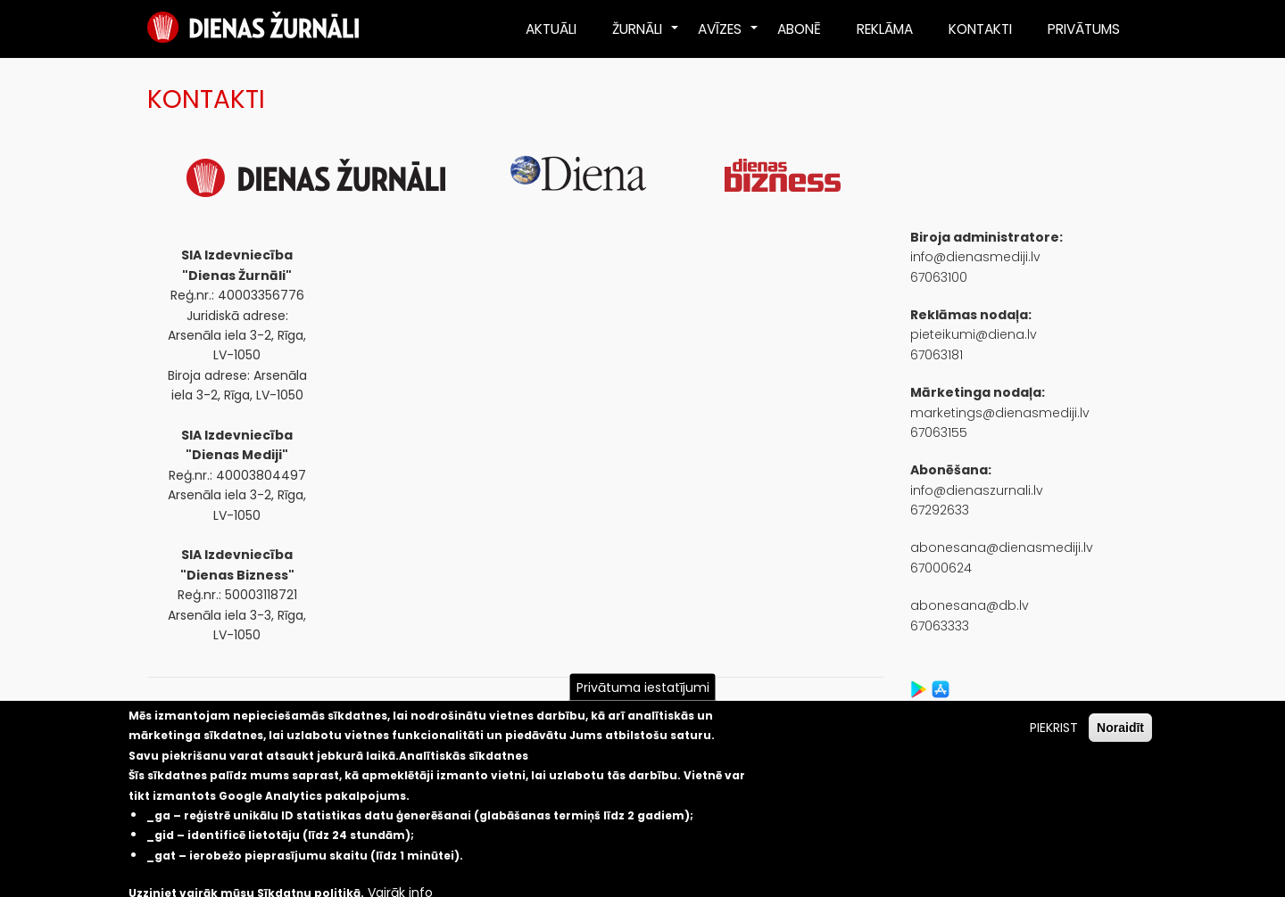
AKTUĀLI (551, 29)
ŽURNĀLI (646, 36)
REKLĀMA (885, 29)
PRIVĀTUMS (1084, 29)
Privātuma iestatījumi (642, 687)
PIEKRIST (1054, 728)
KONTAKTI (980, 29)
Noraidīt (1120, 727)
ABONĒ (799, 29)
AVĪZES (728, 36)
